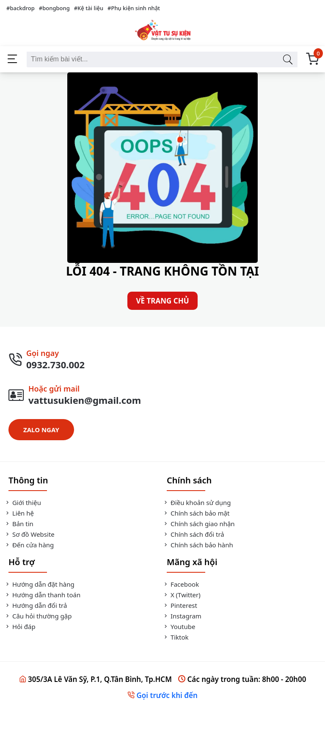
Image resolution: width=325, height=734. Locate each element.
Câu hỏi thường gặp (38, 616)
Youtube (178, 626)
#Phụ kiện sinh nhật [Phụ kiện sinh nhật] (133, 8)
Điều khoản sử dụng (196, 502)
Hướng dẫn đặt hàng (39, 584)
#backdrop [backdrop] (20, 8)
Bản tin (18, 523)
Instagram (181, 616)
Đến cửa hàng (29, 545)
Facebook (180, 584)
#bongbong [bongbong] (54, 8)
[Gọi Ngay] (162, 359)
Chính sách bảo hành (197, 545)
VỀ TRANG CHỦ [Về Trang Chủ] (162, 301)
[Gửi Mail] (162, 395)
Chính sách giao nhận (198, 523)
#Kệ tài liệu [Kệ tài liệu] (88, 8)
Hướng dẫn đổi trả (35, 605)
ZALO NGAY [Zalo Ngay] (41, 429)
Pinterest (179, 605)
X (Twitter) (181, 595)
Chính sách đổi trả (193, 534)
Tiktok (175, 637)
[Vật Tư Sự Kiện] (162, 31)
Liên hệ (19, 513)
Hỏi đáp (20, 626)
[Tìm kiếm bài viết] (287, 59)
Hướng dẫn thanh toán (42, 595)
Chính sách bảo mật (195, 513)
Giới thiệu (22, 502)
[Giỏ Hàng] (312, 59)
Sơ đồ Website (29, 534)
